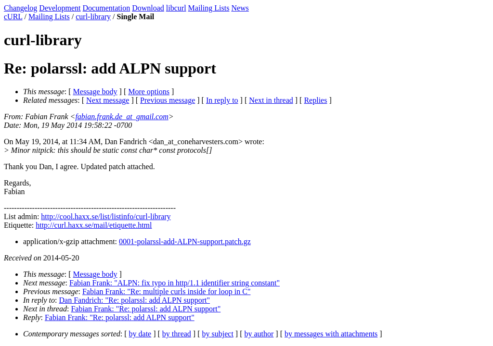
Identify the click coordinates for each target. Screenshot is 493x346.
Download (148, 8)
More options (148, 91)
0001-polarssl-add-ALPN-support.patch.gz (185, 241)
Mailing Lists (209, 8)
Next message (107, 100)
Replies (315, 100)
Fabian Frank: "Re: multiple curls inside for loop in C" (166, 291)
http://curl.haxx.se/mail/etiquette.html (94, 225)
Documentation (106, 8)
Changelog (20, 8)
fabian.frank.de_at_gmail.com (121, 116)
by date (140, 334)
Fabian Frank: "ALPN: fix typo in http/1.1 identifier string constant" (174, 283)
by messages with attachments (331, 334)
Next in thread (271, 100)
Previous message (167, 100)
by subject (218, 334)
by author (258, 334)
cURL (13, 16)
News (239, 8)
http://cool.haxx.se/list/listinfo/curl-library (105, 216)
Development (59, 8)
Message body (95, 91)
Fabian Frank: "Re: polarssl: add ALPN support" (146, 309)
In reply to (222, 100)
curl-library (93, 16)
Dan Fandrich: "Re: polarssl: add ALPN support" (134, 300)
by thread (176, 334)
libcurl (176, 8)
